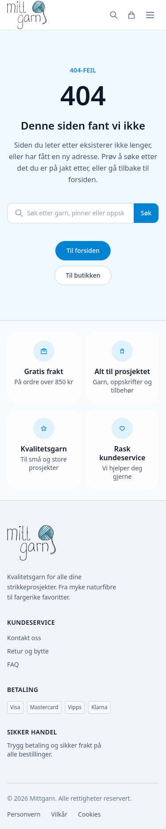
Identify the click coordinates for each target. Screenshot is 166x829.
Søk (146, 213)
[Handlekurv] (131, 15)
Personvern (23, 814)
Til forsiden (83, 250)
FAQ (13, 664)
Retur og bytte (28, 651)
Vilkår (59, 814)
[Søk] (114, 15)
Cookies (89, 814)
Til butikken (83, 275)
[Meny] (150, 15)
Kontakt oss (24, 638)
